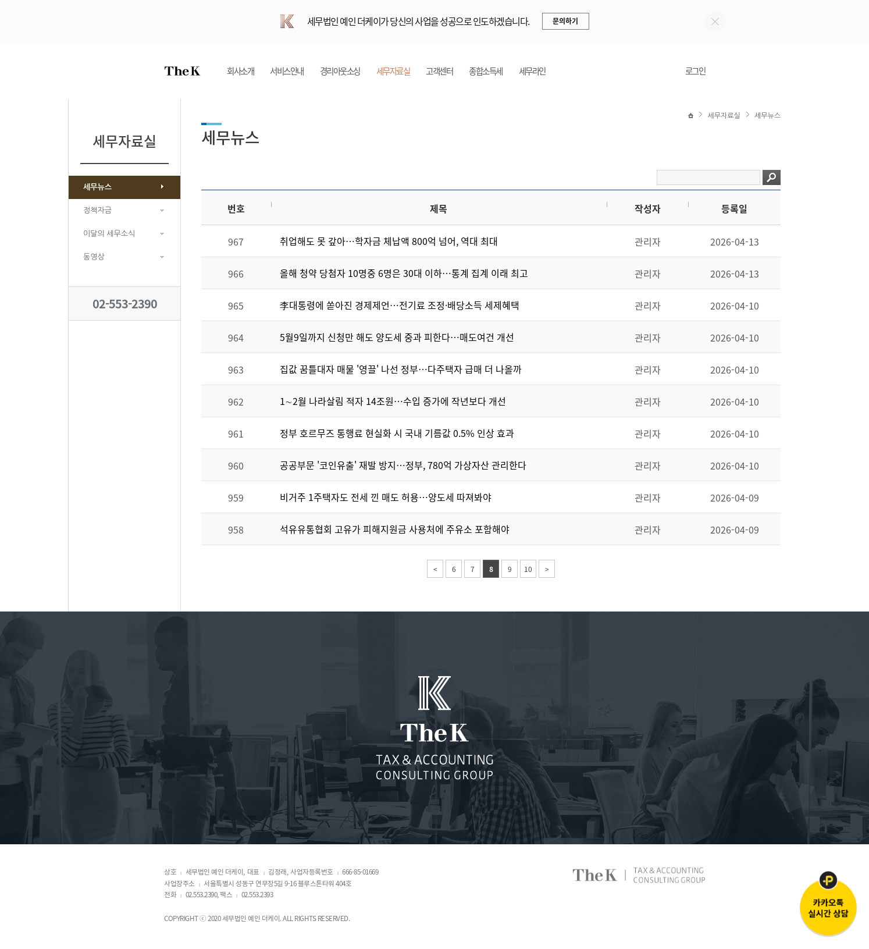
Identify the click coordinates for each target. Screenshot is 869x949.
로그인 (695, 71)
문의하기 (565, 21)
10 (528, 569)
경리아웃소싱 (340, 71)
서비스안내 (287, 71)
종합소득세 (486, 71)
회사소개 (240, 71)
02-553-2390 (124, 303)
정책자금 (97, 210)
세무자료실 (393, 71)
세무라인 (532, 71)
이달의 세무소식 (109, 233)
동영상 (94, 257)
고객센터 (439, 71)
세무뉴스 (97, 187)
